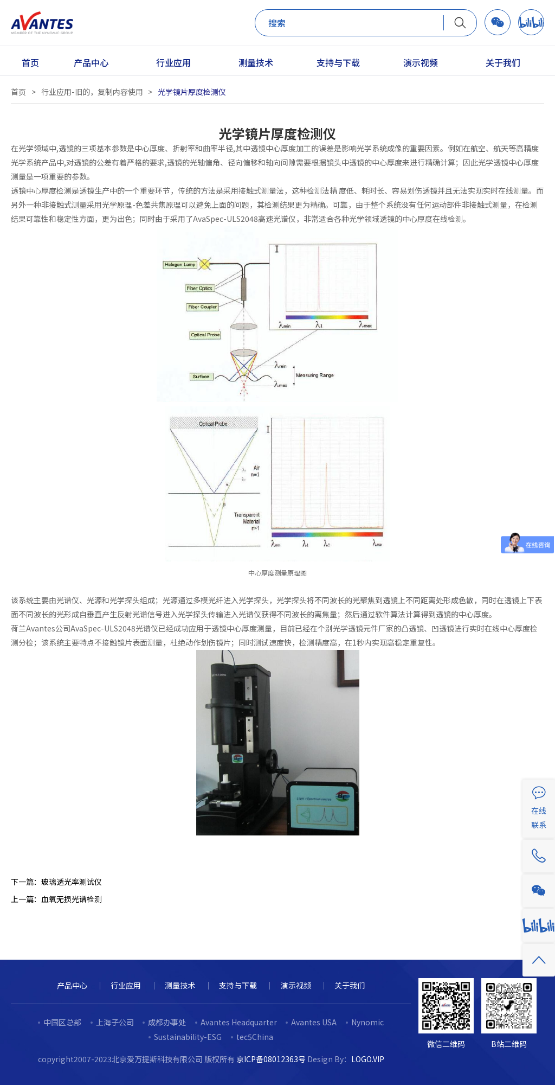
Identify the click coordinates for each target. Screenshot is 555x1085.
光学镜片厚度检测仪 (192, 91)
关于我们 (349, 985)
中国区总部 (62, 1022)
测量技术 (180, 985)
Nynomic (367, 1022)
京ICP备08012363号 (271, 1059)
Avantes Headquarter (239, 1022)
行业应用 (126, 985)
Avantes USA (314, 1022)
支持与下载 (238, 985)
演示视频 (296, 985)
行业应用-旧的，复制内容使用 (92, 91)
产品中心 (72, 985)
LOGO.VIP (367, 1059)
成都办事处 (167, 1022)
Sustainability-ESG (188, 1036)
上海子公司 (115, 1022)
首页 (18, 91)
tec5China (254, 1036)
